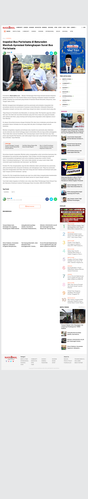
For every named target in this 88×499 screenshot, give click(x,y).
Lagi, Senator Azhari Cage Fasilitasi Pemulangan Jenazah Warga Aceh (74, 199)
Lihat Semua (80, 111)
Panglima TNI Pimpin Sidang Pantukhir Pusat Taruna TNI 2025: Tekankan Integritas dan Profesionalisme (75, 261)
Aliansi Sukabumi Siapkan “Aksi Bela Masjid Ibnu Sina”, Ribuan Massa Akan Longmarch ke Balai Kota (76, 227)
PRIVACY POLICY (68, 360)
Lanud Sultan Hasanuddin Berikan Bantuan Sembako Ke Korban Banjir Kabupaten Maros (75, 138)
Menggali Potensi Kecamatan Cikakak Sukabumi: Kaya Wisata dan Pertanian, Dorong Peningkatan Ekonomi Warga (72, 131)
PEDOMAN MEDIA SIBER (80, 359)
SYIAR (64, 27)
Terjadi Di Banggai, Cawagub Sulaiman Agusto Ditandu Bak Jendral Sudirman (12, 147)
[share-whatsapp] (55, 53)
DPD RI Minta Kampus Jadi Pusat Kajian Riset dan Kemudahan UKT (74, 151)
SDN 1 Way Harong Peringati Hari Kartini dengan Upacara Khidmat (75, 286)
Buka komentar (29, 206)
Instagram (9, 362)
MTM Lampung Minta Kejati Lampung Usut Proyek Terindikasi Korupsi (74, 192)
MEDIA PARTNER (79, 362)
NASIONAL (50, 27)
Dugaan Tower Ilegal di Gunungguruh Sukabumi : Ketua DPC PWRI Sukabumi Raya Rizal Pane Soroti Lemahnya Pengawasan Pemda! (75, 244)
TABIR (68, 27)
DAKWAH (26, 27)
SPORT (60, 27)
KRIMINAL (44, 27)
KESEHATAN (38, 27)
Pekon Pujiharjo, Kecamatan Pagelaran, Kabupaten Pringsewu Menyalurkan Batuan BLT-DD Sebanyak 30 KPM (75, 347)
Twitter (11, 362)
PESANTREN (44, 362)
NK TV (13, 192)
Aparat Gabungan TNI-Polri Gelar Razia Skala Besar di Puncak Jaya (74, 186)
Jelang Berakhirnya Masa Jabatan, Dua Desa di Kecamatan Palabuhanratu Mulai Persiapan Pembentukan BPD (75, 333)
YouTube (13, 362)
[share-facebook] (47, 53)
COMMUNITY (19, 27)
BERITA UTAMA (16, 31)
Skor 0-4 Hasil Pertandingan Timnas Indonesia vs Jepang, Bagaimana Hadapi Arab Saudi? (46, 147)
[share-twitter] (51, 53)
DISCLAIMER (78, 360)
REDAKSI (66, 359)
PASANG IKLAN (67, 362)
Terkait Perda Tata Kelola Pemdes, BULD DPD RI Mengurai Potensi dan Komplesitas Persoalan (74, 145)
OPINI (55, 27)
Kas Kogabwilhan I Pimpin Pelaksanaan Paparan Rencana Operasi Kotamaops (76, 269)
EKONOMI (31, 27)
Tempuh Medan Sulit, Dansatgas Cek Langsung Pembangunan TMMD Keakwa (72, 326)
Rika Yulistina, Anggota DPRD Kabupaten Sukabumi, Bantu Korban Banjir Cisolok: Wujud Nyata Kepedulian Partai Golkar (76, 301)
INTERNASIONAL (50, 31)
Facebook (6, 362)
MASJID (58, 31)
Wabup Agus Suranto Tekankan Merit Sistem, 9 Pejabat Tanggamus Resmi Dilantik (75, 252)
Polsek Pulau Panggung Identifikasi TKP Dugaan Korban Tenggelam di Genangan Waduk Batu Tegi (75, 292)
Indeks (7, 31)
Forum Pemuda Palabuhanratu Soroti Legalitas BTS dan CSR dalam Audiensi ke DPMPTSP (76, 278)
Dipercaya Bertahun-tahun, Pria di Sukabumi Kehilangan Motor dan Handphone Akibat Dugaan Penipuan (72, 179)
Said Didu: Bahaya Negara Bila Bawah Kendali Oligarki (29, 146)
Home (4, 38)
